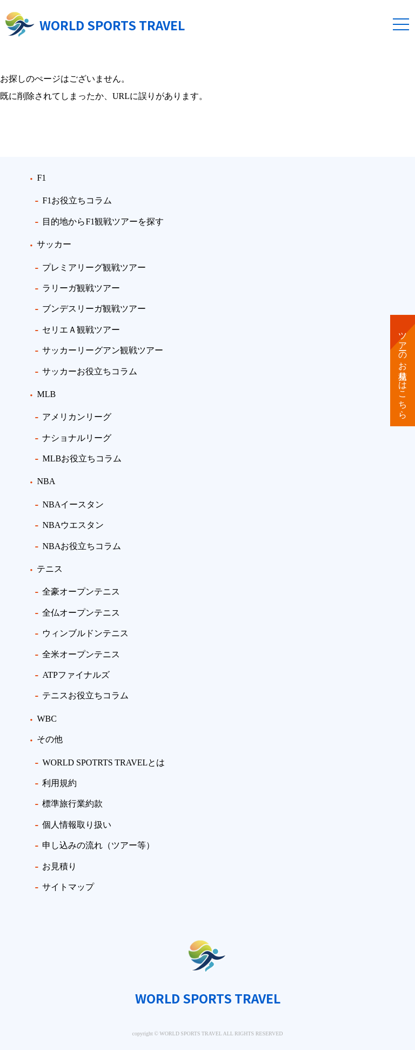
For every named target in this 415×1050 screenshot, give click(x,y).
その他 (50, 739)
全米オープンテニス (81, 654)
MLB (46, 394)
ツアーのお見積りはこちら (402, 370)
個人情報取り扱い (76, 824)
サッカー (54, 244)
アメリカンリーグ (76, 416)
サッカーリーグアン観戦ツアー (102, 350)
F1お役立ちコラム (77, 200)
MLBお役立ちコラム (82, 458)
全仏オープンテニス (81, 612)
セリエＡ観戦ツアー (81, 329)
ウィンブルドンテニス (85, 633)
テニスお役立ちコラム (85, 695)
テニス (50, 568)
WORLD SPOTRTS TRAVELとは (103, 762)
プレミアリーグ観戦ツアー (94, 267)
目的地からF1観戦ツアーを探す (103, 221)
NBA (46, 481)
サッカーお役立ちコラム (89, 371)
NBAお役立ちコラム (81, 546)
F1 (41, 177)
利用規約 (59, 783)
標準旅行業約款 (72, 803)
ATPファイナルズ (75, 674)
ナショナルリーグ (76, 438)
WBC (46, 718)
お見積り (59, 866)
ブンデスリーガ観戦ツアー (94, 308)
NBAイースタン (73, 504)
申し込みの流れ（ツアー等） (98, 845)
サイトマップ (68, 886)
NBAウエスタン (73, 525)
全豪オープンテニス (81, 591)
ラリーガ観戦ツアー (81, 288)
